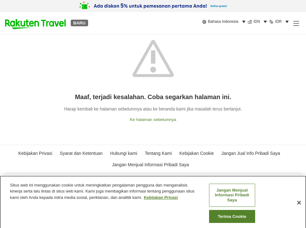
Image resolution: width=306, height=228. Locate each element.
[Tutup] (299, 205)
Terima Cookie (232, 218)
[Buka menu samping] (296, 23)
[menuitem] (225, 22)
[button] (35, 23)
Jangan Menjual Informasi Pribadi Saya (150, 164)
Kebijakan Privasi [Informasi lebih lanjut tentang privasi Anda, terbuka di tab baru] (161, 199)
